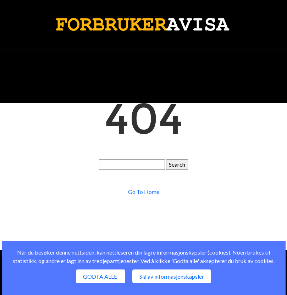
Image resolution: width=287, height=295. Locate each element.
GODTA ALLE (100, 276)
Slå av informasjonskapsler (171, 276)
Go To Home (143, 191)
